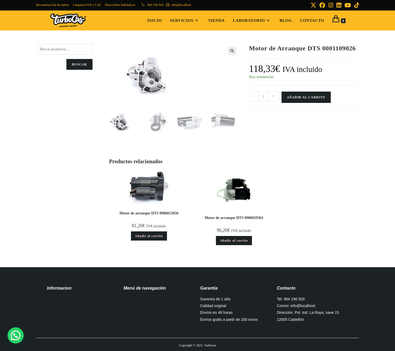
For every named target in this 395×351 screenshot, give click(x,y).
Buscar (79, 64)
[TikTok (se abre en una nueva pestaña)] (356, 5)
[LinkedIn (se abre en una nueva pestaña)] (339, 5)
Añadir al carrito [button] (149, 236)
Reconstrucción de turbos (52, 5)
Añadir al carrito (306, 97)
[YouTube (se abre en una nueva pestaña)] (348, 5)
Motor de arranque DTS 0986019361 (233, 218)
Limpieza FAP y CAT (87, 5)
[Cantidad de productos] (263, 96)
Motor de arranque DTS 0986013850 (148, 213)
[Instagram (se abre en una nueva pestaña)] (331, 5)
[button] (232, 51)
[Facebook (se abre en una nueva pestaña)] (322, 5)
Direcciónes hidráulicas (120, 5)
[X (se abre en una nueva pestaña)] (313, 5)
